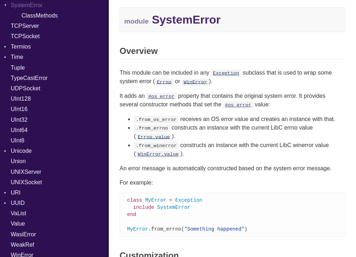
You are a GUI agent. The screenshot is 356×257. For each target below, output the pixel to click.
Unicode (21, 151)
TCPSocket (25, 36)
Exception (226, 73)
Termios (21, 47)
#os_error (161, 96)
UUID (18, 203)
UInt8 (17, 140)
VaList (18, 213)
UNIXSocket (26, 182)
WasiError (23, 234)
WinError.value (158, 154)
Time (17, 57)
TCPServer (25, 26)
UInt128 (21, 99)
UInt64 (19, 130)
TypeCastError (29, 78)
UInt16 (19, 109)
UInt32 (19, 120)
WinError (195, 82)
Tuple (18, 68)
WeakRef (22, 245)
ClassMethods (39, 15)
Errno (164, 82)
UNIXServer (26, 172)
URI (16, 193)
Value (18, 224)
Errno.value (154, 137)
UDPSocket (25, 88)
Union (18, 161)
